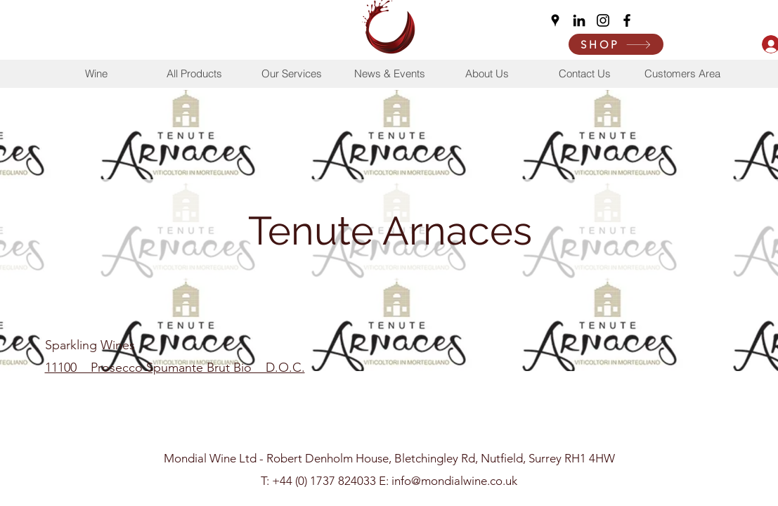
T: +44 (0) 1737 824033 (318, 481)
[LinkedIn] (579, 20)
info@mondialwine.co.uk (454, 481)
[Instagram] (603, 20)
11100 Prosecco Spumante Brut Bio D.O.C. (175, 367)
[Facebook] (626, 20)
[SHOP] (616, 44)
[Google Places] (555, 20)
